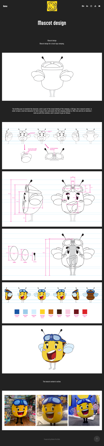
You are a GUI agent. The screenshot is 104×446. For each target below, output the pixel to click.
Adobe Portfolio (55, 439)
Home (5, 6)
